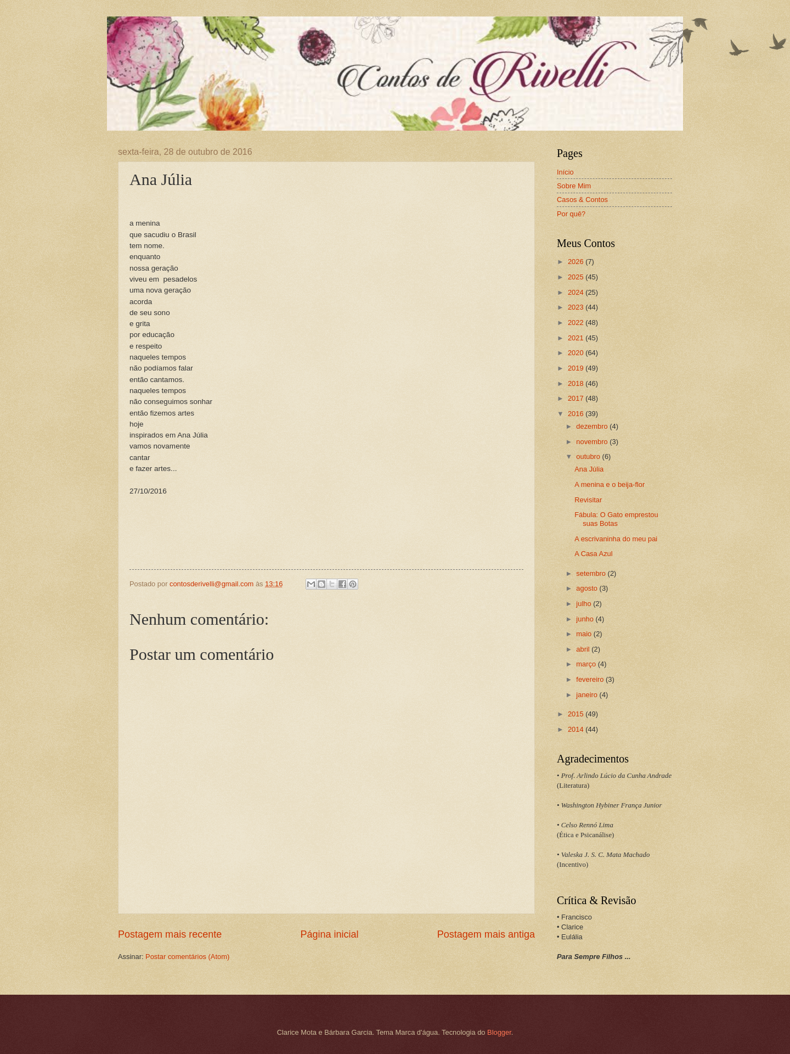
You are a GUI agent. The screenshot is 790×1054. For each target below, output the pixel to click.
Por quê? (571, 214)
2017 (576, 398)
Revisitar (588, 500)
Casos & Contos (582, 199)
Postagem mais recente (170, 934)
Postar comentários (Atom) (187, 956)
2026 (576, 261)
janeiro (587, 695)
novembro (593, 442)
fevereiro (591, 679)
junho (585, 619)
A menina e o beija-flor (609, 484)
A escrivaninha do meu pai (615, 539)
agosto (587, 588)
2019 (576, 368)
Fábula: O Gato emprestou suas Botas (616, 519)
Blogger (499, 1032)
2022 (576, 322)
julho (584, 603)
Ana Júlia (588, 469)
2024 (576, 292)
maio (584, 634)
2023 (576, 307)
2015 (576, 714)
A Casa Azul (593, 554)
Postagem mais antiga (486, 934)
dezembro (593, 426)
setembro (591, 573)
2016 (576, 414)
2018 (576, 383)
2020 (576, 353)
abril (583, 649)
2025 (576, 277)
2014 (576, 729)
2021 (576, 338)
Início (565, 172)
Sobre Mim (574, 186)
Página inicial (329, 934)
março (586, 664)
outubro (589, 456)
